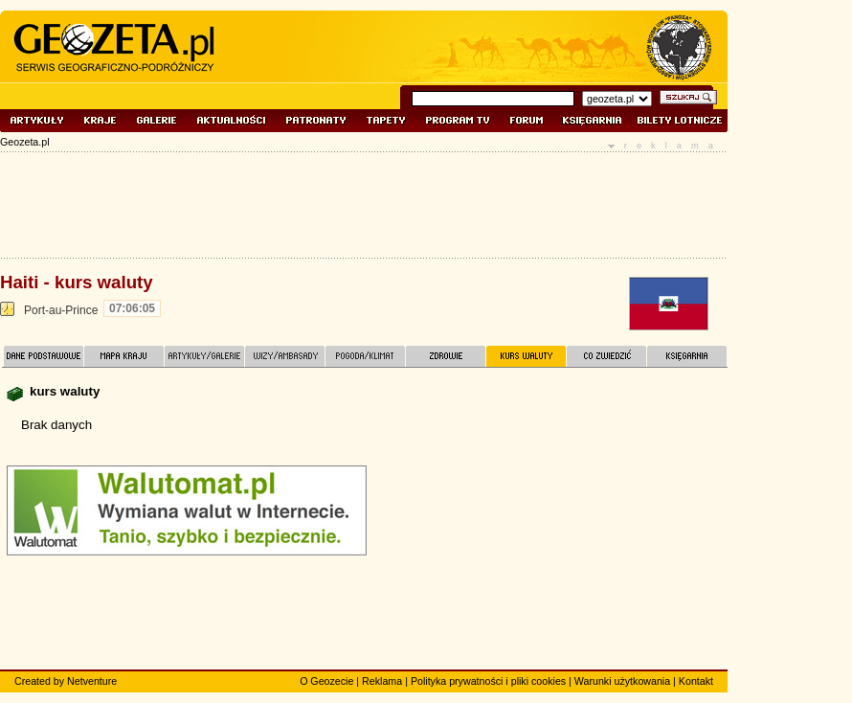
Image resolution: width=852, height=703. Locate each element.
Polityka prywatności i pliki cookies (488, 681)
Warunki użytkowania (622, 681)
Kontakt (696, 681)
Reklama (382, 681)
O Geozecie (326, 681)
